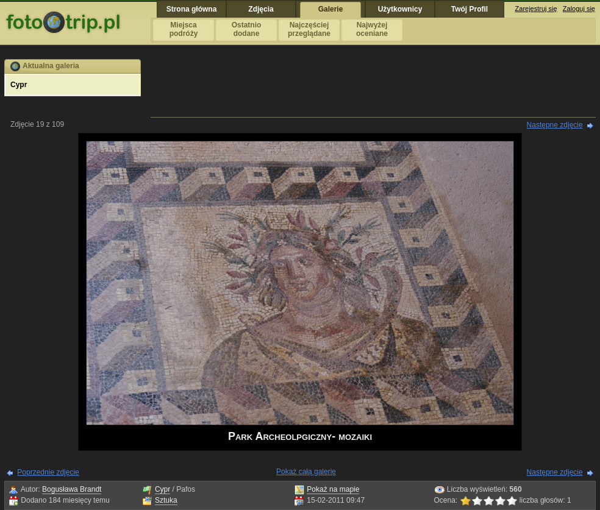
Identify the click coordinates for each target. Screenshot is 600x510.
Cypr (162, 489)
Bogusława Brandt (71, 489)
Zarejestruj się (536, 8)
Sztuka (166, 500)
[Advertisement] (373, 86)
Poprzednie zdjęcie (48, 472)
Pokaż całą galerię (306, 471)
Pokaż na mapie (333, 489)
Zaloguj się (579, 8)
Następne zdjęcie (555, 125)
